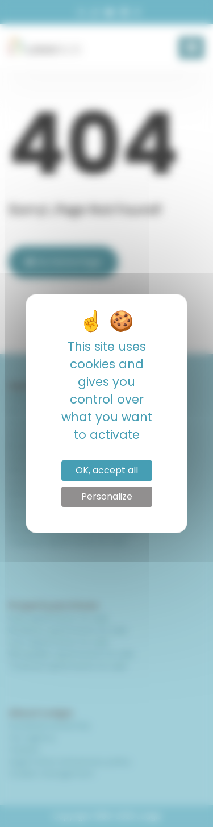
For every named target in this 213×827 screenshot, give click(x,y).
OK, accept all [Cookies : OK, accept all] (107, 470)
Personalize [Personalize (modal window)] (106, 496)
